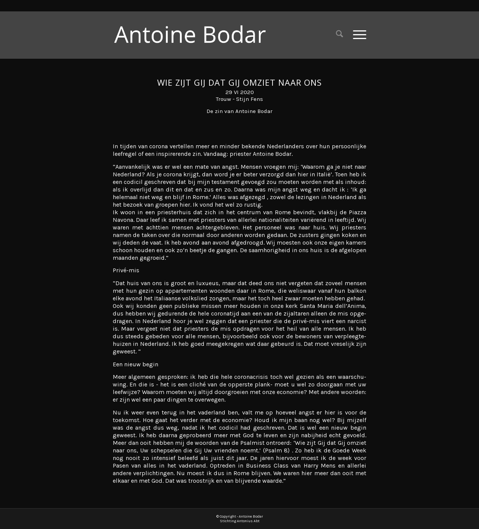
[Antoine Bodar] (196, 34)
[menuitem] (339, 34)
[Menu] (357, 34)
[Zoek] (339, 34)
